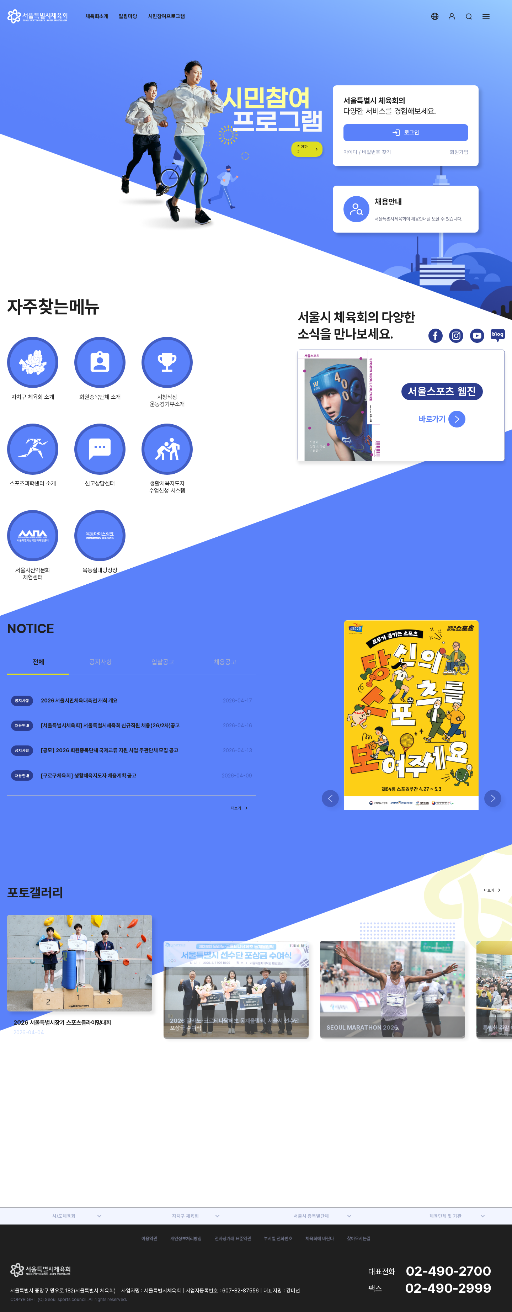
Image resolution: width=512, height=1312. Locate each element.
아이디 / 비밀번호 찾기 (367, 152)
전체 (38, 662)
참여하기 (302, 149)
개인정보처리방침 (186, 1238)
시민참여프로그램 (166, 16)
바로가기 (442, 419)
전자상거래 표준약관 (233, 1238)
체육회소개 (96, 16)
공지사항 (100, 662)
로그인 (406, 132)
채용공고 (225, 662)
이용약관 (149, 1238)
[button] (330, 798)
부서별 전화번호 (278, 1238)
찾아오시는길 (358, 1238)
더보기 (240, 808)
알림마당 (128, 16)
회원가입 (459, 152)
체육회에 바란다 (319, 1238)
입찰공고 (162, 662)
